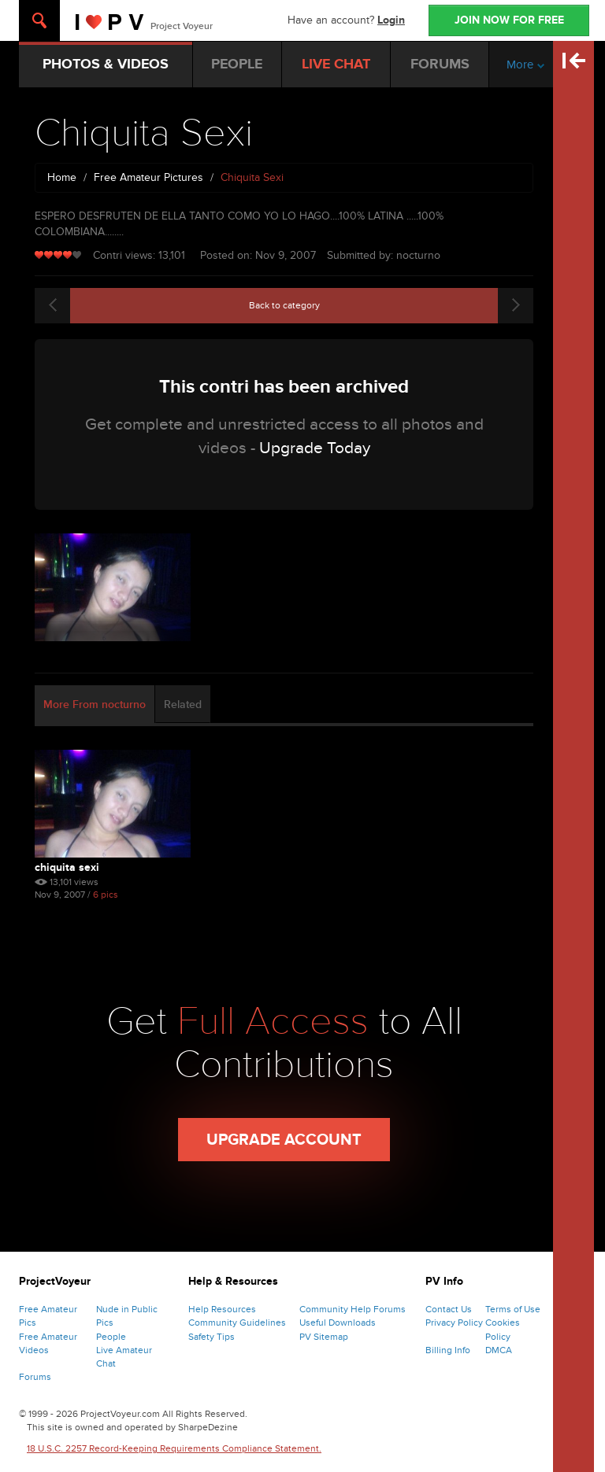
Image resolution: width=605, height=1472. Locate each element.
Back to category (284, 305)
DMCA (498, 1350)
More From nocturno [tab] (94, 704)
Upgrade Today (314, 448)
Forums (35, 1376)
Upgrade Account (284, 1140)
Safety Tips (211, 1336)
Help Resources (222, 1309)
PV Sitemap (323, 1336)
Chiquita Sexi (67, 867)
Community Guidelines (237, 1322)
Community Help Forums (352, 1309)
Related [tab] (183, 704)
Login (391, 20)
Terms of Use (512, 1309)
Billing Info (447, 1350)
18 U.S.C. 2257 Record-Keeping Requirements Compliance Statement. (174, 1448)
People (111, 1336)
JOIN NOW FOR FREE (509, 20)
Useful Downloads (337, 1322)
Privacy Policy (454, 1322)
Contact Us (448, 1309)
